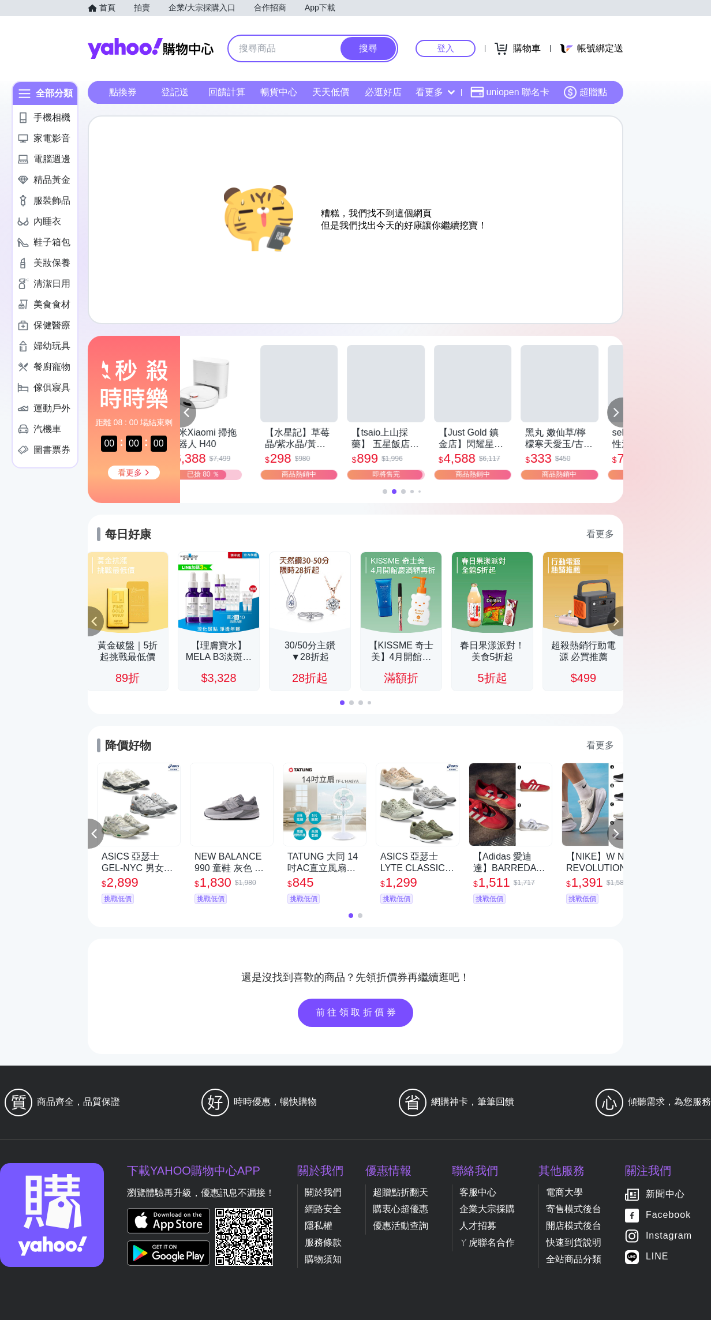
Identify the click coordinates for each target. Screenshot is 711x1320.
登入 (445, 48)
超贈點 (585, 92)
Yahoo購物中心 (151, 48)
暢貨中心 (278, 92)
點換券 (123, 92)
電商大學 (564, 1192)
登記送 (175, 92)
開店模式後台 (573, 1226)
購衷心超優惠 (400, 1209)
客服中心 (477, 1192)
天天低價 (330, 92)
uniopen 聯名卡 (509, 92)
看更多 (435, 92)
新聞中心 (665, 1194)
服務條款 (323, 1242)
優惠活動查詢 (400, 1226)
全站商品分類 (573, 1259)
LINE (657, 1257)
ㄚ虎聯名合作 (487, 1242)
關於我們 (323, 1192)
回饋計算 (226, 92)
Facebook (668, 1215)
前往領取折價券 (357, 1012)
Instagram (669, 1236)
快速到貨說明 (573, 1242)
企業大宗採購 (487, 1209)
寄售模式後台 (573, 1209)
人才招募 (477, 1226)
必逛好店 (383, 92)
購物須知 (323, 1259)
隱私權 (318, 1226)
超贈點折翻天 (400, 1192)
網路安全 (323, 1209)
